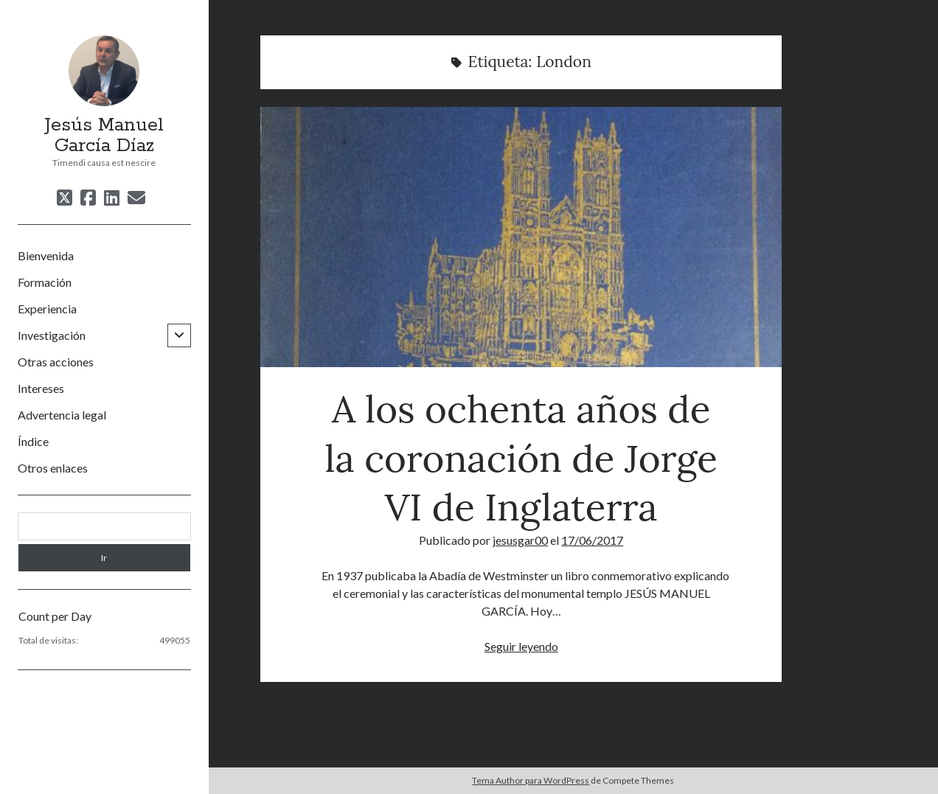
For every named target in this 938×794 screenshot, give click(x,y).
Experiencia (47, 309)
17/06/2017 (592, 540)
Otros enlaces (53, 468)
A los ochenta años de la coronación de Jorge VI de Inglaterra (521, 237)
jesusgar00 (520, 540)
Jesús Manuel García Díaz (104, 136)
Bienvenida (46, 255)
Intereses (41, 388)
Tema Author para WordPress (530, 780)
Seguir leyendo (521, 646)
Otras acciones (56, 362)
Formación (45, 282)
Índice (33, 441)
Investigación (52, 335)
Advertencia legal (62, 415)
